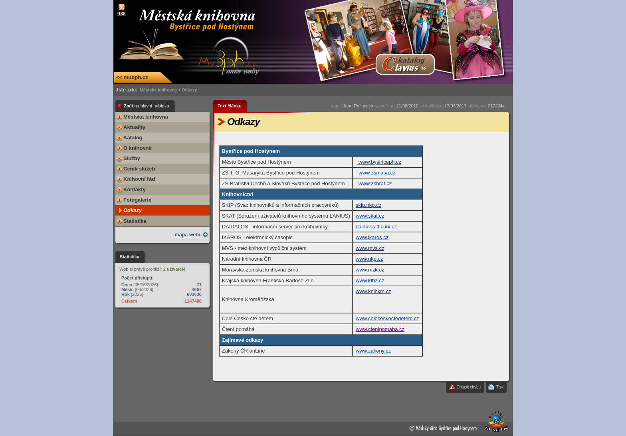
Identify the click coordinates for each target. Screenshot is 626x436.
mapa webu (188, 235)
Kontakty (134, 189)
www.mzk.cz (370, 270)
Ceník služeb (139, 169)
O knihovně (137, 148)
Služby (131, 158)
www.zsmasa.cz (376, 173)
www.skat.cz (370, 216)
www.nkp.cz (369, 259)
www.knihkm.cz (373, 291)
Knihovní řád (139, 179)
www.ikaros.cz (372, 237)
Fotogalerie (137, 200)
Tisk (499, 387)
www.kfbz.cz (370, 280)
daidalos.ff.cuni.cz (376, 227)
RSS (121, 14)
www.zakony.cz (373, 351)
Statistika (135, 221)
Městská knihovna (158, 89)
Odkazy (189, 89)
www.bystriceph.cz (379, 162)
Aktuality (134, 127)
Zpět (146, 105)
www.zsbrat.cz (374, 183)
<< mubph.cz (132, 77)
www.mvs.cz (370, 248)
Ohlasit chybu (468, 387)
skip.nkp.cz (368, 205)
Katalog (133, 138)
